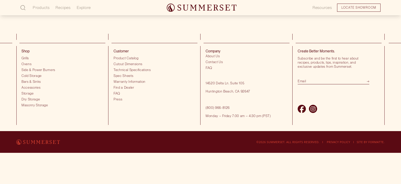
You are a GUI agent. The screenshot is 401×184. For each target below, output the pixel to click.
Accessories (30, 87)
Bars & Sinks (31, 81)
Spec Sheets (123, 76)
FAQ (117, 93)
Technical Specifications (132, 70)
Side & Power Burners (38, 70)
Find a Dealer (124, 87)
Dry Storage (30, 99)
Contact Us (214, 62)
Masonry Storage (34, 105)
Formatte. (376, 142)
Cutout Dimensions (128, 64)
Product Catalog (126, 58)
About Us (213, 56)
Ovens (26, 64)
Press (118, 99)
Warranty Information (130, 81)
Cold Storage (31, 76)
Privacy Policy (338, 142)
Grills (25, 58)
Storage (27, 93)
